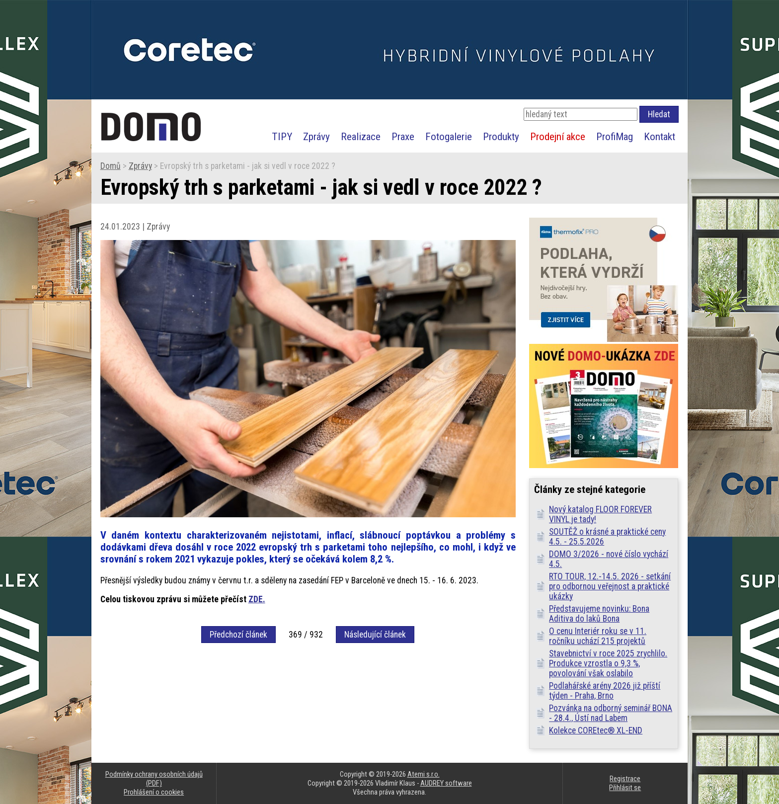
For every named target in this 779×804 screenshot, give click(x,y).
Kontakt (659, 136)
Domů (110, 166)
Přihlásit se (625, 787)
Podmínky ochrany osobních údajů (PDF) (154, 779)
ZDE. (256, 599)
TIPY (282, 136)
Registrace (625, 778)
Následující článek (375, 635)
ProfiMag (614, 136)
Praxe (402, 136)
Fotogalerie (448, 136)
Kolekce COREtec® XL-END (595, 730)
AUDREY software (446, 783)
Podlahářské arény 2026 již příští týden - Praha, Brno (604, 691)
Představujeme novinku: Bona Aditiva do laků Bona (599, 614)
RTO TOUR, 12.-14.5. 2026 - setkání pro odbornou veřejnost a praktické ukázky (610, 586)
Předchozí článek (238, 635)
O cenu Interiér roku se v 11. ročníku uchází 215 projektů (597, 636)
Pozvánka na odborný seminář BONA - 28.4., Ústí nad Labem (610, 713)
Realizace (361, 136)
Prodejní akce (557, 136)
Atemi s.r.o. (423, 774)
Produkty (501, 136)
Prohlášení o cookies (154, 792)
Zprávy (316, 136)
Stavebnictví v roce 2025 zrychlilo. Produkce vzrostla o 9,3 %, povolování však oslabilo (608, 663)
